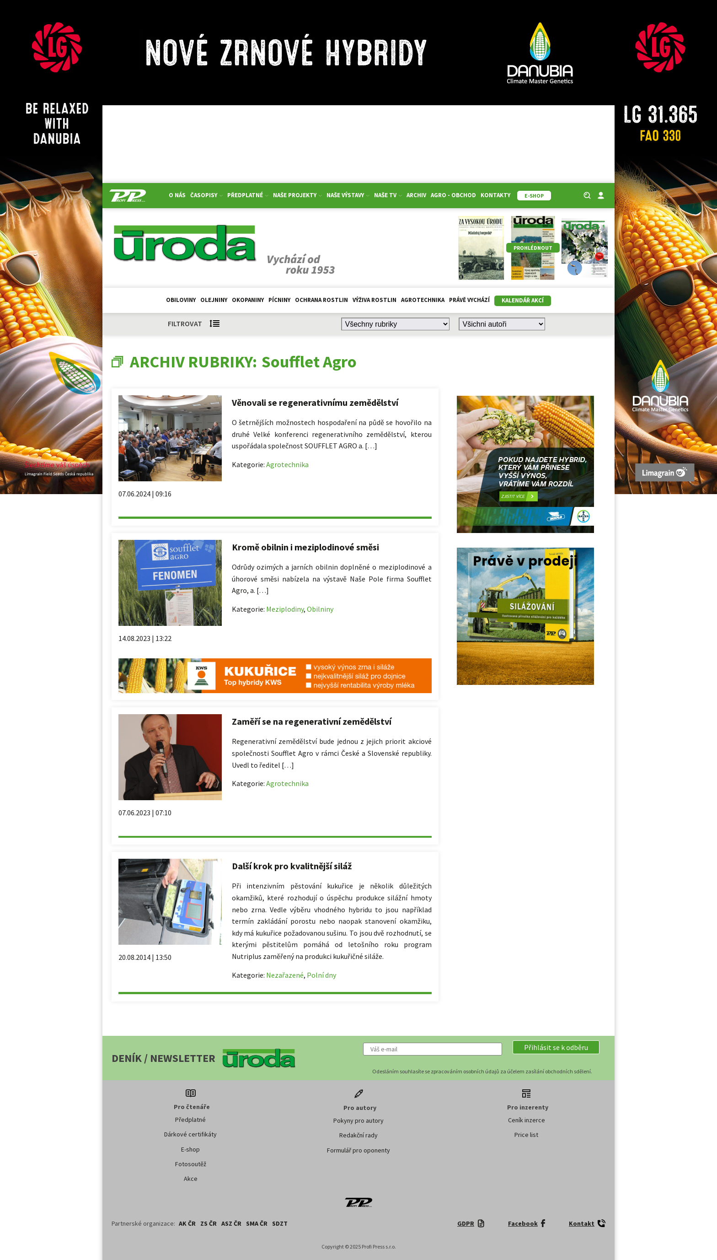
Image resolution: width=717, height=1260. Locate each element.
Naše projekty (297, 195)
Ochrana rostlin (321, 300)
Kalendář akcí (523, 300)
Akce (191, 1178)
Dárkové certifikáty (190, 1134)
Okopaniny (248, 300)
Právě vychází (469, 300)
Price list (526, 1135)
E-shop (190, 1149)
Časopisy (206, 195)
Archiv (416, 195)
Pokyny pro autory (358, 1120)
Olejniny (213, 300)
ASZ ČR (231, 1223)
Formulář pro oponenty (358, 1150)
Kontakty (495, 195)
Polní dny (321, 975)
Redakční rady (358, 1135)
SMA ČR (257, 1223)
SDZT (280, 1223)
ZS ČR (208, 1223)
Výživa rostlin (374, 300)
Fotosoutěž (190, 1164)
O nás (177, 195)
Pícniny (279, 300)
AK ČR (187, 1223)
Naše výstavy (347, 195)
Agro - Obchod (453, 195)
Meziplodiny (285, 609)
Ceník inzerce (526, 1120)
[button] (556, 1047)
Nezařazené (285, 975)
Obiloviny (181, 300)
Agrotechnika (422, 300)
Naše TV (388, 195)
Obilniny (320, 609)
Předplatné (247, 195)
